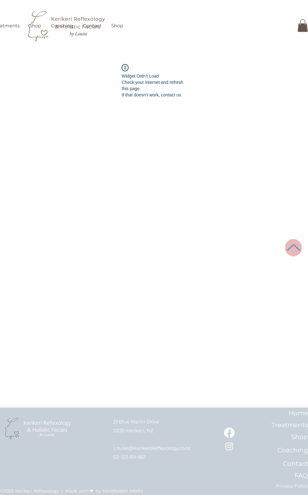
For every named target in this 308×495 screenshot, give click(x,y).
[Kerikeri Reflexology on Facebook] (229, 432)
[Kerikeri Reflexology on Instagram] (229, 446)
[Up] (293, 247)
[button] (302, 25)
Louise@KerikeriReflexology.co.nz (152, 448)
